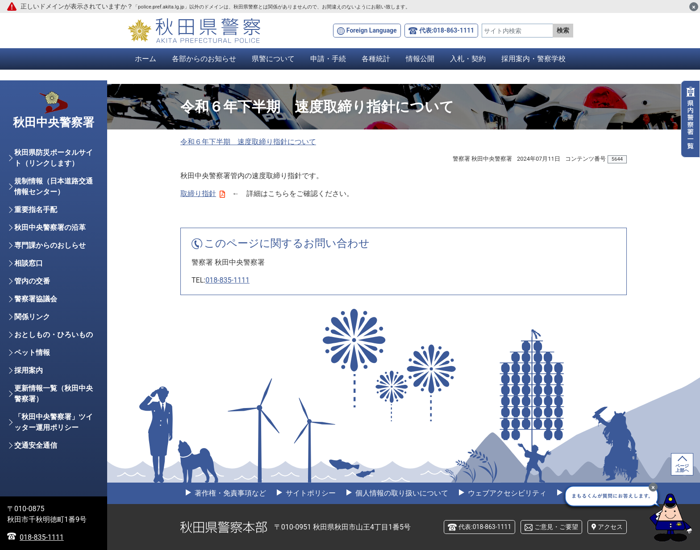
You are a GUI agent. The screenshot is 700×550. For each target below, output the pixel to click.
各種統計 (376, 58)
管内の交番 (32, 281)
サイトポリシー (310, 493)
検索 (563, 30)
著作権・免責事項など (229, 493)
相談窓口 (28, 263)
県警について (273, 58)
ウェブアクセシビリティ (506, 493)
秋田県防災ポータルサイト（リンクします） (53, 157)
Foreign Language (371, 30)
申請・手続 (328, 58)
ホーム (145, 58)
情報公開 (420, 58)
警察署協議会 (35, 299)
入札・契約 (468, 58)
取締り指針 (202, 193)
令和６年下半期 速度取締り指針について (248, 142)
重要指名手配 (35, 209)
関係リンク (32, 316)
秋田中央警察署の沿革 (50, 227)
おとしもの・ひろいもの (53, 334)
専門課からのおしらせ (50, 245)
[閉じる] (693, 6)
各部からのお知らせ (204, 58)
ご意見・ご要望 (556, 526)
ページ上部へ (682, 468)
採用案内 (28, 370)
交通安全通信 (35, 445)
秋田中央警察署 (53, 122)
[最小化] (653, 487)
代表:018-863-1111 (446, 30)
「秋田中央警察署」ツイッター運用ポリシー (53, 422)
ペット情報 (32, 352)
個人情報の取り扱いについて (401, 493)
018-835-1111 (227, 280)
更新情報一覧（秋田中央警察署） (53, 393)
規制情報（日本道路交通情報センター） (53, 186)
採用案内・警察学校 (533, 58)
